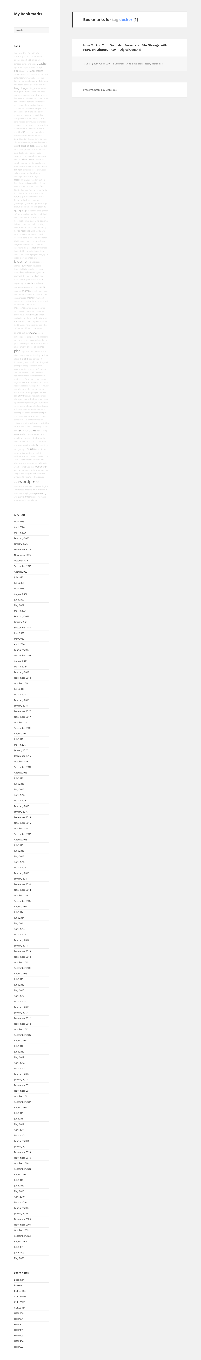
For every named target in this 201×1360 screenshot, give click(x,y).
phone (45, 343)
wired (32, 476)
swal (31, 423)
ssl (28, 416)
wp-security (40, 493)
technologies (27, 430)
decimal (35, 135)
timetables (27, 438)
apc (36, 67)
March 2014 (20, 934)
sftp (39, 396)
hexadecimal (42, 220)
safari (28, 389)
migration (34, 301)
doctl (21, 153)
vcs (37, 456)
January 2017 (21, 750)
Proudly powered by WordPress (100, 89)
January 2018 (21, 705)
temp (45, 430)
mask (20, 294)
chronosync (36, 108)
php (17, 351)
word (16, 482)
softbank (43, 406)
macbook (38, 283)
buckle (39, 98)
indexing (41, 241)
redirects (18, 379)
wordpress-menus (22, 486)
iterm (36, 251)
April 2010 (19, 1196)
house (36, 227)
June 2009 (19, 1252)
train (44, 441)
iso (32, 251)
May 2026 (19, 521)
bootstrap (35, 95)
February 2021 (21, 616)
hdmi (16, 217)
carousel (42, 101)
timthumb (37, 438)
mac (31, 283)
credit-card (35, 128)
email (44, 166)
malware (17, 291)
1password (19, 53)
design (24, 139)
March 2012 (20, 1068)
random (33, 372)
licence (26, 276)
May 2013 (19, 990)
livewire (34, 279)
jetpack (31, 261)
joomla (17, 265)
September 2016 (22, 767)
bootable (26, 95)
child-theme (19, 108)
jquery (24, 265)
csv (27, 132)
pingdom (18, 355)
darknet (32, 132)
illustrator (42, 237)
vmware (30, 463)
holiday (17, 224)
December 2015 (22, 817)
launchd (31, 272)
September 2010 (22, 1168)
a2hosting (18, 56)
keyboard (37, 266)
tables (46, 423)
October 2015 (21, 828)
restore (17, 386)
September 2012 (22, 1034)
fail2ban (26, 180)
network (33, 318)
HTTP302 (18, 1324)
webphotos (43, 470)
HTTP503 (18, 1346)
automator (19, 77)
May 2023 (19, 588)
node (16, 325)
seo (15, 395)
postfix (32, 362)
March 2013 (20, 1001)
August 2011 (20, 1107)
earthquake (19, 166)
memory (31, 297)
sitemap (20, 402)
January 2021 (21, 621)
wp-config (18, 493)
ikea (32, 237)
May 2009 (19, 1258)
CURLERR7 (19, 1307)
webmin (34, 470)
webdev (17, 470)
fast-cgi (42, 179)
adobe (37, 56)
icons (25, 237)
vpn (36, 463)
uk (41, 449)
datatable (18, 135)
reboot (40, 372)
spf (32, 412)
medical (23, 297)
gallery (31, 200)
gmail (29, 206)
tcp (15, 430)
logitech (24, 283)
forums (17, 196)
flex (42, 186)
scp (43, 389)
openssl (17, 332)
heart (32, 217)
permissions (36, 343)
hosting (40, 224)
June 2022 (19, 599)
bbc (15, 84)
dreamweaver (39, 156)
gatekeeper (19, 203)
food (16, 193)
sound (32, 409)
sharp (26, 399)
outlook (17, 337)
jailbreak (38, 254)
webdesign (41, 466)
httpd (21, 234)
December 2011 (22, 1085)
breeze (44, 95)
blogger (24, 88)
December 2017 (22, 711)
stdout (43, 416)
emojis (26, 170)
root (40, 386)
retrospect (33, 386)
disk (45, 146)
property (32, 369)
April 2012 (19, 1062)
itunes (42, 251)
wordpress (29, 481)
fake (33, 180)
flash (29, 186)
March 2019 (20, 666)
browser (18, 98)
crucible (17, 132)
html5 (38, 231)
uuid (23, 456)
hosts (16, 227)
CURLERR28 (20, 1290)
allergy (41, 60)
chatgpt (40, 105)
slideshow (43, 402)
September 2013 (22, 967)
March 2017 (20, 744)
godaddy (41, 206)
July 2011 (18, 1113)
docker (43, 149)
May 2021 (19, 605)
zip (36, 500)
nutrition (34, 325)
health (26, 217)
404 (37, 53)
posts (16, 365)
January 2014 (21, 945)
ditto (29, 149)
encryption (41, 170)
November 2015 (22, 822)
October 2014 (21, 895)
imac (16, 240)
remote (25, 382)
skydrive (28, 402)
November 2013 (22, 956)
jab (32, 254)
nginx (35, 321)
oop (36, 328)
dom (32, 153)
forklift (28, 193)
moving (36, 311)
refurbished (28, 379)
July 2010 (18, 1180)
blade (38, 84)
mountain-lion (20, 311)
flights (17, 190)
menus (17, 301)
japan (45, 254)
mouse (30, 311)
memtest (40, 298)
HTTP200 (18, 1313)
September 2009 (22, 1235)
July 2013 (18, 979)
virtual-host (19, 459)
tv (37, 445)
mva (28, 314)
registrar (18, 382)
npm (28, 325)
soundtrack (40, 409)
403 (33, 53)
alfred (34, 60)
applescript (36, 70)
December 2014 (22, 884)
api (40, 67)
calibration (22, 101)
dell (40, 135)
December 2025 (22, 549)
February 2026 (21, 538)
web (24, 466)
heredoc (18, 220)
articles (23, 74)
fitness (24, 186)
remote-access (36, 382)
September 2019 (22, 655)
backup (17, 81)
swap (35, 423)
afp (41, 56)
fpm (23, 196)
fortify (40, 193)
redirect (41, 375)
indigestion (19, 244)
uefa (37, 449)
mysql (33, 314)
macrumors (34, 287)
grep (39, 210)
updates (28, 453)
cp (47, 125)
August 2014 (20, 906)
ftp (42, 196)
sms (19, 406)
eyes (37, 176)
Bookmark (19, 1279)
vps (40, 462)
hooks (33, 224)
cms (35, 111)
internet (40, 244)
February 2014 (21, 940)
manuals (33, 291)
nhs (39, 321)
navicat (40, 314)
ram (27, 372)
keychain (18, 269)
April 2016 (19, 794)
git (46, 203)
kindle (24, 269)
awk (31, 78)
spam (16, 412)
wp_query (18, 497)
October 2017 (21, 722)
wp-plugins (28, 493)
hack (20, 214)
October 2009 (21, 1230)
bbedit (20, 84)
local (41, 279)
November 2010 (22, 1157)
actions (30, 56)
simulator (44, 399)
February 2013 (21, 1007)
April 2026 (19, 527)
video (41, 456)
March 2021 (20, 610)
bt (23, 98)
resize (45, 382)
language (39, 269)
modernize (31, 304)
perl (28, 343)
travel (25, 445)
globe (23, 207)
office (44, 325)
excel (28, 173)
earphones (40, 163)
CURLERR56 (20, 1296)
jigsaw (37, 262)
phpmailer (35, 351)
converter (26, 118)
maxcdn (36, 294)
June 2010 (19, 1185)
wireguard (39, 477)
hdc (41, 214)
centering (31, 105)
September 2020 (22, 627)
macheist (18, 287)
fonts (44, 190)
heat (37, 217)
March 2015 (20, 867)
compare (27, 115)
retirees (24, 386)
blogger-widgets (22, 91)
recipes (17, 375)
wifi (34, 473)
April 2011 (19, 1129)
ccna (21, 105)
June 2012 (19, 1051)
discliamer (38, 146)
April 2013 (19, 995)
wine (27, 477)
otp (41, 333)
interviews (18, 248)
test (26, 434)
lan (33, 269)
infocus (27, 244)
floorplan (24, 190)
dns (33, 149)
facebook (18, 179)
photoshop (39, 346)
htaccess (25, 230)
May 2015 (19, 856)
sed (44, 392)
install (34, 244)
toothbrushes (35, 441)
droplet (17, 163)
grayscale (32, 210)
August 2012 (20, 1040)
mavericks (27, 294)
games (37, 200)
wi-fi (22, 473)
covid (43, 125)
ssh (16, 416)
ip (27, 248)
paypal (35, 340)
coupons (17, 125)
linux (32, 276)
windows (41, 473)
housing (42, 227)
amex (24, 64)
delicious (133, 63)
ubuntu (30, 449)
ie (28, 237)
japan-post (19, 257)
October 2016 (21, 761)
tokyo (21, 441)
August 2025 (20, 571)
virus (16, 463)
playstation (42, 355)
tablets (17, 426)
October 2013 (21, 962)
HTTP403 (18, 1335)
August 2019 (20, 661)
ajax (29, 59)
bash (38, 81)
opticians (26, 333)
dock (38, 149)
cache (45, 98)
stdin (38, 416)
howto (17, 231)
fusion (17, 200)
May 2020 (19, 638)
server (21, 395)
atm (33, 74)
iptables (22, 251)
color (40, 111)
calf (15, 101)
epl (15, 173)
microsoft (25, 301)
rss (15, 389)
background (38, 77)
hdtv (21, 217)
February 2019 (21, 672)
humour (32, 234)
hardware (35, 214)
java (35, 258)
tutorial (31, 445)
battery (44, 81)
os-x (33, 332)
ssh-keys (23, 416)
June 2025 (19, 582)
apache (41, 63)
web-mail (30, 467)
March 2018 (20, 694)
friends (37, 196)
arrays (17, 74)
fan (36, 180)
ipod (16, 251)
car (36, 101)
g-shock (24, 200)
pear (16, 343)
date (25, 135)
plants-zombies (28, 355)
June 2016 (19, 783)
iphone (37, 247)
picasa (43, 351)
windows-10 (19, 477)
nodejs (22, 325)
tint (43, 438)
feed (16, 183)
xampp (27, 496)
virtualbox (30, 459)
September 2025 (22, 566)
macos (25, 287)
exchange (35, 173)
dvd (29, 163)
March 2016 (20, 800)
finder (42, 183)
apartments (29, 67)
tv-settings (43, 445)
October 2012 (21, 1029)
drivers (17, 159)
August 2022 (20, 594)
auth (46, 74)
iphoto (44, 247)
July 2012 (18, 1046)
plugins (24, 358)
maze (16, 298)
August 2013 (20, 973)
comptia (18, 118)
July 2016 (18, 778)
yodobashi (21, 500)
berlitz (26, 84)
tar (43, 426)
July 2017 (18, 739)
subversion (19, 423)
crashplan (25, 128)
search (39, 392)
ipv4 (29, 251)
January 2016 (21, 811)
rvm (24, 389)
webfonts (26, 470)
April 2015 (19, 861)
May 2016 (19, 789)
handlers (26, 214)
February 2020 (21, 649)
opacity (41, 328)
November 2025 (22, 555)
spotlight (38, 412)
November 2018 (22, 677)
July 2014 (18, 912)
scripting (32, 392)
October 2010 (21, 1163)
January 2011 (21, 1146)
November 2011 (22, 1090)
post (26, 362)
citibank (17, 111)
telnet (39, 430)
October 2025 (21, 560)
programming (20, 369)
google (18, 210)
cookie (34, 118)
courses (37, 125)
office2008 (18, 328)
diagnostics (32, 142)
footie (21, 193)
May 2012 (19, 1057)
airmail (17, 60)
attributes (39, 74)
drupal (24, 163)
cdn (25, 105)
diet (16, 146)
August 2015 (20, 839)
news (29, 321)
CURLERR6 (19, 1302)
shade (43, 396)
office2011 (29, 328)
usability (38, 453)
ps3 (37, 369)
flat (33, 186)
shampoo (18, 399)
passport (44, 336)
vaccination (30, 456)
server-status (31, 396)
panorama (34, 337)
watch (45, 463)
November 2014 (22, 889)
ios (25, 247)
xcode (33, 497)
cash (16, 105)
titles (16, 441)
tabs (22, 426)
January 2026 (21, 543)
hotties (30, 227)
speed (27, 412)
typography (19, 449)
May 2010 (19, 1191)
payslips (41, 340)
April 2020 (19, 644)
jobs (42, 262)
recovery (34, 375)
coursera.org (27, 125)
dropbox (40, 159)
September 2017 (22, 728)
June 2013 (19, 984)
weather (17, 467)
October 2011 (21, 1096)
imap (35, 241)
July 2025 (18, 577)
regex (36, 379)
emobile (18, 169)
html (32, 230)
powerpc (23, 365)
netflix (26, 318)
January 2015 (21, 878)
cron (42, 128)
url (34, 453)
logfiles (17, 283)
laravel (24, 272)
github (17, 206)
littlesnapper (25, 279)
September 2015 (22, 834)
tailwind (28, 426)
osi (39, 333)
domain (37, 153)
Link (87, 63)
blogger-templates (37, 88)
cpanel (17, 128)
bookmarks (35, 91)
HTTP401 (18, 1330)
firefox (17, 186)
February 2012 (21, 1074)
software (18, 409)
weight (17, 473)
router (46, 385)
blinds (43, 84)
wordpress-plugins (39, 486)
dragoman (27, 156)
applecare (25, 71)
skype (34, 402)
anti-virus (32, 64)
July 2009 (18, 1247)
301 (26, 53)
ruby (19, 389)
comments (18, 115)
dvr (33, 163)
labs (30, 269)
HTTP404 (18, 1341)
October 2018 (21, 683)
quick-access (19, 372)
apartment (19, 67)
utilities (17, 456)
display (17, 149)
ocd (40, 325)
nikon (44, 321)
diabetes (23, 142)
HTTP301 (18, 1318)
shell (31, 399)
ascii (28, 74)
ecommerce (31, 166)
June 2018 (19, 688)
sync (41, 423)
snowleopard (28, 405)
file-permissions (26, 183)
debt (30, 135)
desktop (30, 139)
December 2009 (22, 1219)
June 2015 (19, 850)
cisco (44, 108)
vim (46, 456)
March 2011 (20, 1135)
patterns (28, 340)
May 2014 (19, 923)
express (31, 176)
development (41, 139)
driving (31, 159)
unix (22, 453)
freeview (30, 196)
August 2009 (20, 1241)
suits (26, 423)
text (30, 434)
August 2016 (20, 772)
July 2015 (18, 845)
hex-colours (31, 221)
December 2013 (22, 951)
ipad (31, 248)
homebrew (25, 224)
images (29, 241)
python (43, 369)
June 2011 (19, 1118)
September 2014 (22, 901)
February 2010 (21, 1207)
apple (17, 70)
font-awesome (35, 190)
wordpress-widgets (23, 489)
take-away (37, 426)
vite (24, 463)
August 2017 (20, 733)
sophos (26, 409)
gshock (45, 210)
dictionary (42, 142)
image (22, 241)
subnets (29, 419)
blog (16, 88)
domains (18, 156)
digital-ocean (26, 145)
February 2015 (21, 873)
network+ (42, 318)
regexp (43, 379)
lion (37, 275)
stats (33, 416)
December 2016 (22, 755)
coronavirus (31, 122)
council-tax (41, 122)
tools (26, 441)
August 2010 (20, 1174)
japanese (29, 257)
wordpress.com (40, 489)
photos (30, 346)
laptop (17, 272)
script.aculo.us (21, 392)
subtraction (38, 419)
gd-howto (29, 203)
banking (25, 81)
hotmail (22, 227)
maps (40, 291)
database (40, 132)
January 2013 (21, 1012)
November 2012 (22, 1023)
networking (20, 321)
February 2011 (21, 1140)
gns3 (34, 206)
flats (37, 186)
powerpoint (32, 365)
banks (32, 81)
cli (22, 111)
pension (22, 343)
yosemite (30, 500)
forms (34, 193)
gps (26, 210)
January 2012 (21, 1079)
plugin (16, 359)
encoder (32, 170)
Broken (18, 1285)
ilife (35, 237)
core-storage (19, 122)
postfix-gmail (42, 362)
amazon (17, 64)
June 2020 (19, 633)
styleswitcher (19, 419)
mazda (43, 294)
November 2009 (22, 1224)
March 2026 (20, 532)
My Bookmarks (28, 13)
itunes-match (20, 254)
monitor (41, 308)
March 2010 (20, 1202)
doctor (26, 153)
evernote (21, 173)
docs (16, 153)
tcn (46, 426)
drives (24, 159)
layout (38, 272)
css (23, 132)
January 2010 (21, 1213)
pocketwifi (33, 359)
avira (26, 78)
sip (15, 402)
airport (24, 60)
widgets (28, 473)
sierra (37, 399)
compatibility (37, 115)
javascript (20, 261)
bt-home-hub (30, 98)
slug (16, 406)
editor (39, 166)
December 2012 (22, 1018)
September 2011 (22, 1101)
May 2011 (19, 1124)
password (18, 340)
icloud (40, 234)
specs (22, 412)
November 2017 (22, 716)
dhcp (16, 142)
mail (43, 287)
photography (20, 346)
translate (18, 445)
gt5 (15, 214)
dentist (17, 138)
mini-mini (44, 301)
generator (39, 203)
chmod (28, 108)
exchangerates (20, 176)
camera (30, 101)
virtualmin (40, 459)
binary (32, 84)
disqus (24, 149)
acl (25, 56)
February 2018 (21, 700)
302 (30, 53)
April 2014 (19, 928)
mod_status (32, 308)
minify (17, 304)
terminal (19, 434)
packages (25, 336)
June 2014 (19, 917)
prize (40, 365)
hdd (44, 214)
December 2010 (22, 1152)
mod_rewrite (20, 307)
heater (43, 217)
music (22, 314)
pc (47, 340)
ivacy (28, 254)
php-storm (25, 351)
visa (20, 463)
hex (24, 221)
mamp (26, 290)
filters (36, 183)
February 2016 (21, 806)
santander (36, 389)
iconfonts (18, 237)
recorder (25, 375)
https (26, 234)
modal (23, 304)
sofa (37, 406)
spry (44, 412)
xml (38, 497)
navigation (18, 318)
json (30, 265)
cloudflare (28, 111)
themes (35, 434)
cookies (41, 118)
